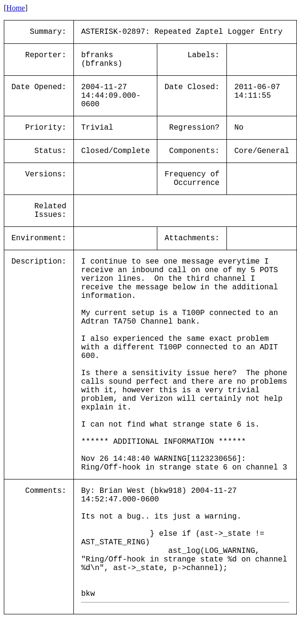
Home (15, 8)
